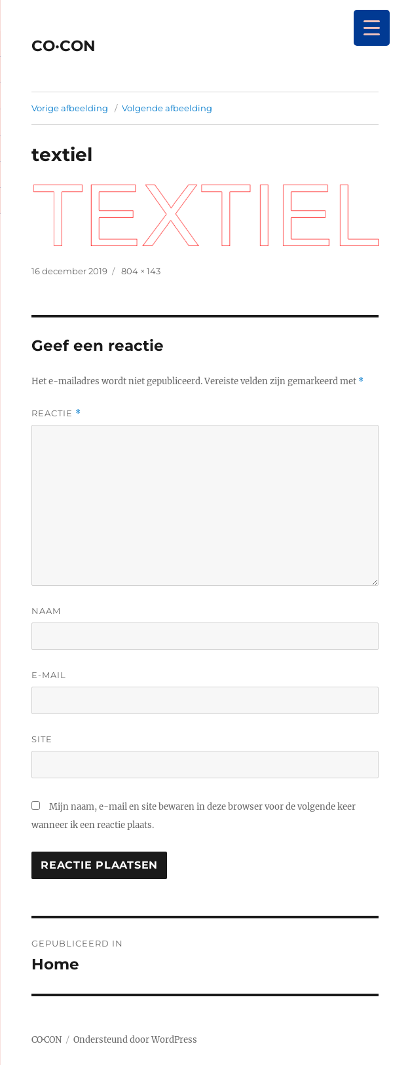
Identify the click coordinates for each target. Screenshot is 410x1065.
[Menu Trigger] (372, 28)
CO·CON (63, 46)
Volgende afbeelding (167, 108)
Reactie (56, 413)
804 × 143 (140, 271)
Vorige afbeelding (69, 108)
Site (41, 739)
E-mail (48, 675)
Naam (46, 610)
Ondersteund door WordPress (135, 1039)
